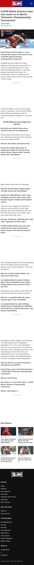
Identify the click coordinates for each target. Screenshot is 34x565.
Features (4, 489)
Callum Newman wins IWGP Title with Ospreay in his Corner (25, 440)
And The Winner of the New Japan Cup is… (24, 459)
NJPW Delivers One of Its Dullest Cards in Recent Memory (8, 459)
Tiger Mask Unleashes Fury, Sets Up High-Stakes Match (8, 440)
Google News (5, 549)
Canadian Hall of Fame (8, 497)
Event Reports (5, 491)
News (3, 486)
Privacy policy (5, 513)
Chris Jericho (5, 536)
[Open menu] (31, 3)
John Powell (5, 24)
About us (4, 511)
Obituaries (4, 499)
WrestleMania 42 (6, 522)
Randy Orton (5, 533)
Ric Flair (3, 525)
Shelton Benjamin (6, 538)
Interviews (4, 494)
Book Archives (5, 502)
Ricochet (4, 527)
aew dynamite (5, 530)
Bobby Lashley (5, 541)
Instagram (4, 555)
